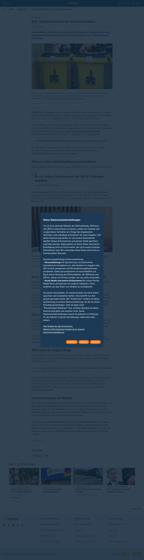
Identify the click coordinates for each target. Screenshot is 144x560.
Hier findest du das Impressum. (58, 326)
